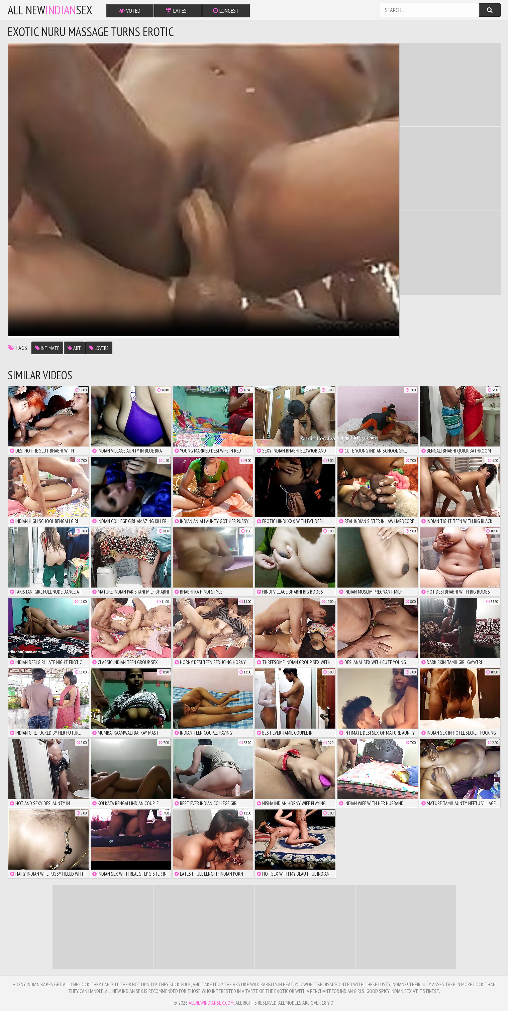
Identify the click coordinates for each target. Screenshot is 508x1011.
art (74, 348)
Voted (129, 10)
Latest (178, 10)
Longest (226, 10)
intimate (47, 348)
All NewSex (50, 10)
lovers (99, 348)
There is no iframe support (450, 84)
